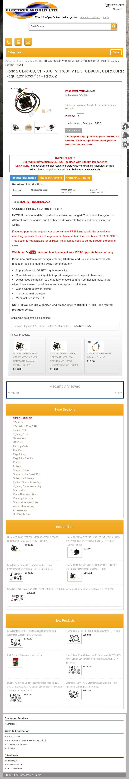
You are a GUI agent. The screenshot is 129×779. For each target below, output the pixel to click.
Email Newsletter (14, 768)
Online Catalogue (14, 61)
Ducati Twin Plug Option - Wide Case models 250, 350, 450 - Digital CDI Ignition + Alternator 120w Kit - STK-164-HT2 (93, 659)
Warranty (10, 744)
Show (116, 52)
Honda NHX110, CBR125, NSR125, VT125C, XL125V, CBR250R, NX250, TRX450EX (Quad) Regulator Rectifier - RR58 (93, 541)
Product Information (23, 177)
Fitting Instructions (51, 177)
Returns (23, 744)
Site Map (10, 748)
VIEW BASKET (117, 5)
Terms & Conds (13, 736)
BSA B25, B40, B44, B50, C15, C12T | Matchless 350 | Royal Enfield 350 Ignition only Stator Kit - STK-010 (60, 589)
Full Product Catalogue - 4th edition (24, 655)
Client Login (11, 760)
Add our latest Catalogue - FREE (84, 123)
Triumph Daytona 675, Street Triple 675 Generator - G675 (45, 326)
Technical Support (14, 764)
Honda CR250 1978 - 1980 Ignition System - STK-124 (93, 631)
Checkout (117, 9)
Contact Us (11, 723)
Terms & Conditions (90, 17)
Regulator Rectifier (34, 61)
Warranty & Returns (78, 177)
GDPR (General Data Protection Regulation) (26, 740)
